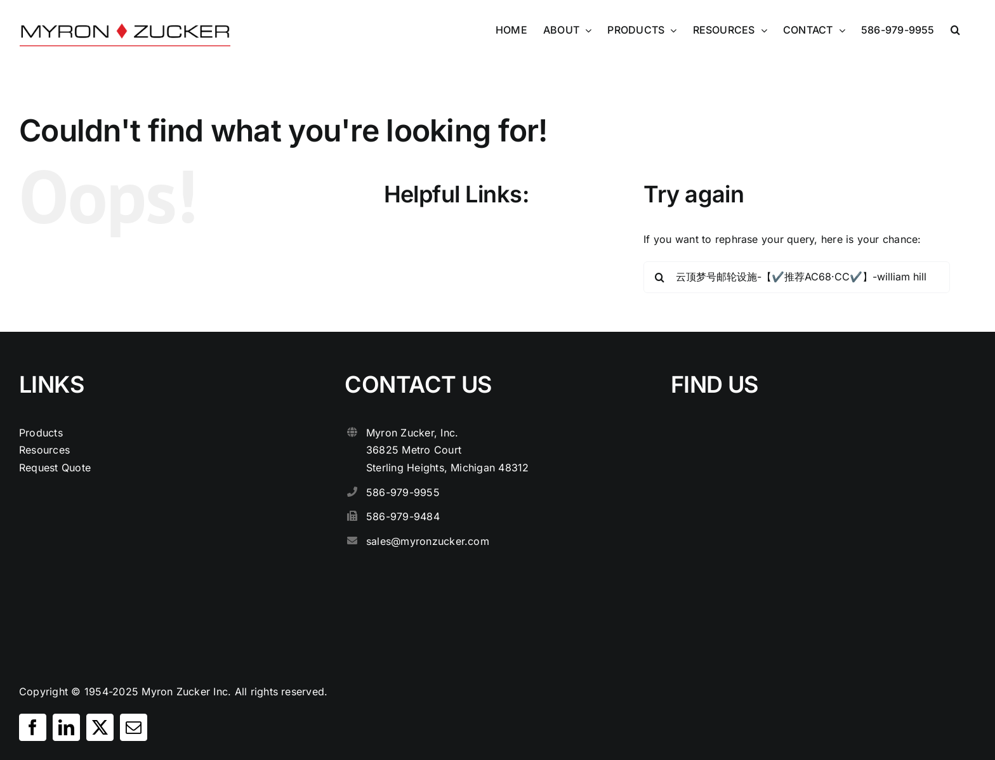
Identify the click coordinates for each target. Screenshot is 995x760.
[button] (955, 30)
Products (41, 432)
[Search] (659, 277)
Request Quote (55, 467)
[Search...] (796, 277)
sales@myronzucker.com (427, 541)
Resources (44, 449)
